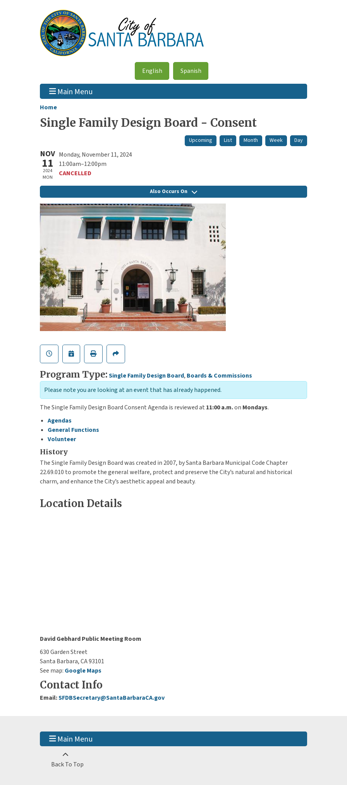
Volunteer (62, 439)
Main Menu (71, 91)
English (152, 71)
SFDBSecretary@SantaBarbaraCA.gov (111, 698)
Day (298, 140)
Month (251, 140)
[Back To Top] (65, 759)
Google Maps (83, 670)
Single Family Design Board (146, 375)
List (228, 140)
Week (276, 140)
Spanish (190, 71)
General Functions (73, 430)
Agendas (60, 420)
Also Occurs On (173, 191)
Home (48, 107)
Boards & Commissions (219, 375)
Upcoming (200, 140)
